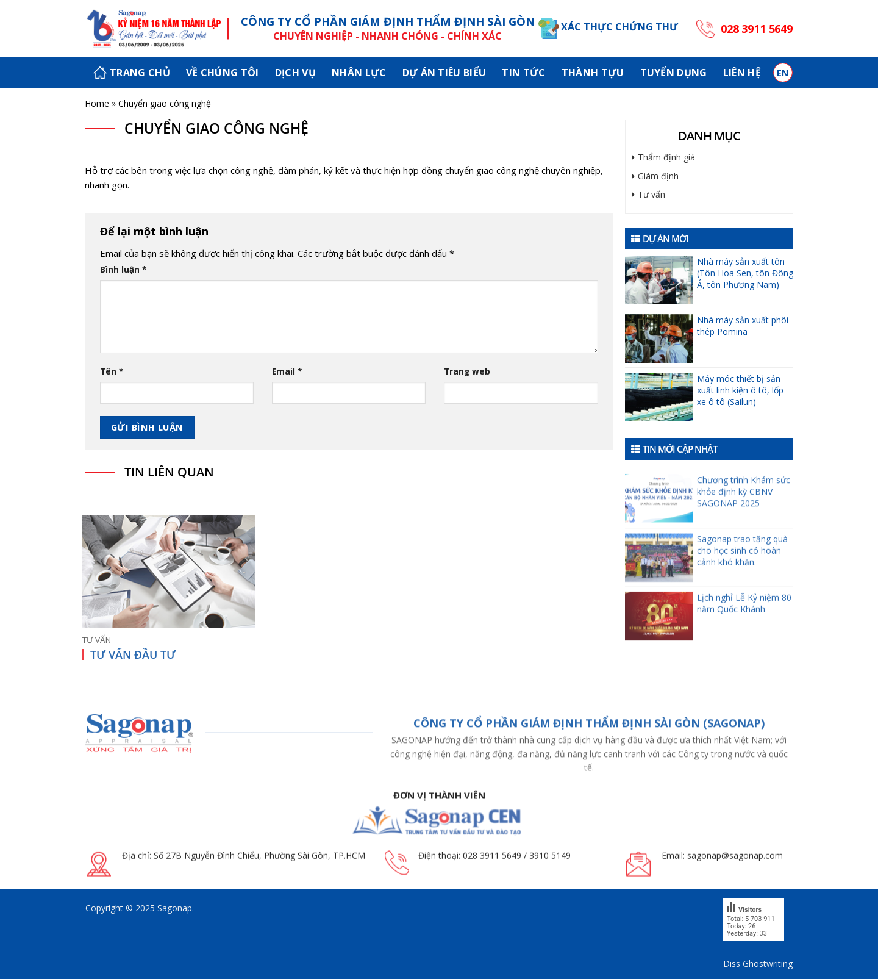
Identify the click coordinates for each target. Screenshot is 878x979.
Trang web (467, 371)
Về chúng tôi (222, 72)
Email (287, 371)
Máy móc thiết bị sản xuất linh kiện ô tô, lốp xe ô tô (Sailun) (740, 390)
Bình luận (123, 269)
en (783, 73)
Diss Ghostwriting (758, 963)
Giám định (658, 176)
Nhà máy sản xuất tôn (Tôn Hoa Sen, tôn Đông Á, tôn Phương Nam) (745, 273)
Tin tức (523, 72)
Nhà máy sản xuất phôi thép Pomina (742, 325)
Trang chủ (131, 72)
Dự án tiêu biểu (444, 72)
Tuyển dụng (673, 72)
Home (97, 103)
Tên (111, 371)
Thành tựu (593, 72)
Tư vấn (651, 194)
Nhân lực (359, 72)
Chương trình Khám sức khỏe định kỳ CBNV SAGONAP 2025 (743, 507)
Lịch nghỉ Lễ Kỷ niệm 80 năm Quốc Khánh (744, 622)
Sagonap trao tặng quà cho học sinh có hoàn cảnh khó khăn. (742, 569)
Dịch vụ (295, 72)
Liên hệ (742, 72)
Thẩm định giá (666, 157)
